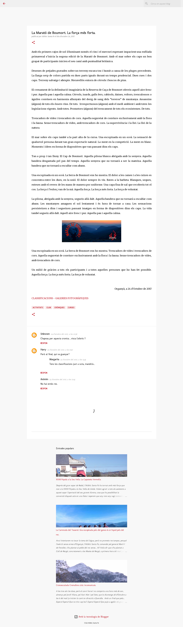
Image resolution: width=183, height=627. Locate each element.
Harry (43, 349)
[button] (33, 43)
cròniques (59, 307)
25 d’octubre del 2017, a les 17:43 (62, 379)
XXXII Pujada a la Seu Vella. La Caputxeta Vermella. (78, 479)
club (49, 307)
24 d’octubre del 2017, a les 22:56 (64, 334)
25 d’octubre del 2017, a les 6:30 (60, 350)
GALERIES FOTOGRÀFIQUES (71, 298)
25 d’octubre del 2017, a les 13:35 (73, 359)
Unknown (45, 333)
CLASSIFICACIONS (42, 298)
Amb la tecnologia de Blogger (91, 616)
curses (71, 307)
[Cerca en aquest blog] (165, 3)
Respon (43, 343)
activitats (38, 307)
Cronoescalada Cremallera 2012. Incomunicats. (76, 585)
